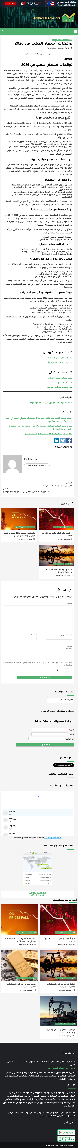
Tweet (69, 59)
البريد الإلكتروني (66, 636)
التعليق (69, 603)
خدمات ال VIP (37, 893)
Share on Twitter (63, 440)
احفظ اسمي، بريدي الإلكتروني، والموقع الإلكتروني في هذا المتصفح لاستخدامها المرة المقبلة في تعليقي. (37, 663)
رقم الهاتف (70, 739)
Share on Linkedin (56, 440)
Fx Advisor (52, 49)
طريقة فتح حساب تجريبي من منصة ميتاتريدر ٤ (50, 402)
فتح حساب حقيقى (63, 382)
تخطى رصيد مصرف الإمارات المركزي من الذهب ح (48, 433)
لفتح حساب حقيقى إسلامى (59, 378)
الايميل (71, 734)
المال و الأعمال (58, 39)
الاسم (34, 635)
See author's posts (37, 465)
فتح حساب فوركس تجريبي (59, 387)
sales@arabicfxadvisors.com (62, 1066)
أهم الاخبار (68, 39)
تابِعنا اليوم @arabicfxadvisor (60, 764)
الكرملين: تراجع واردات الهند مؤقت (37, 484)
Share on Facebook (69, 440)
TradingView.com (52, 836)
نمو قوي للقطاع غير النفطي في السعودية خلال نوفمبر (37, 490)
